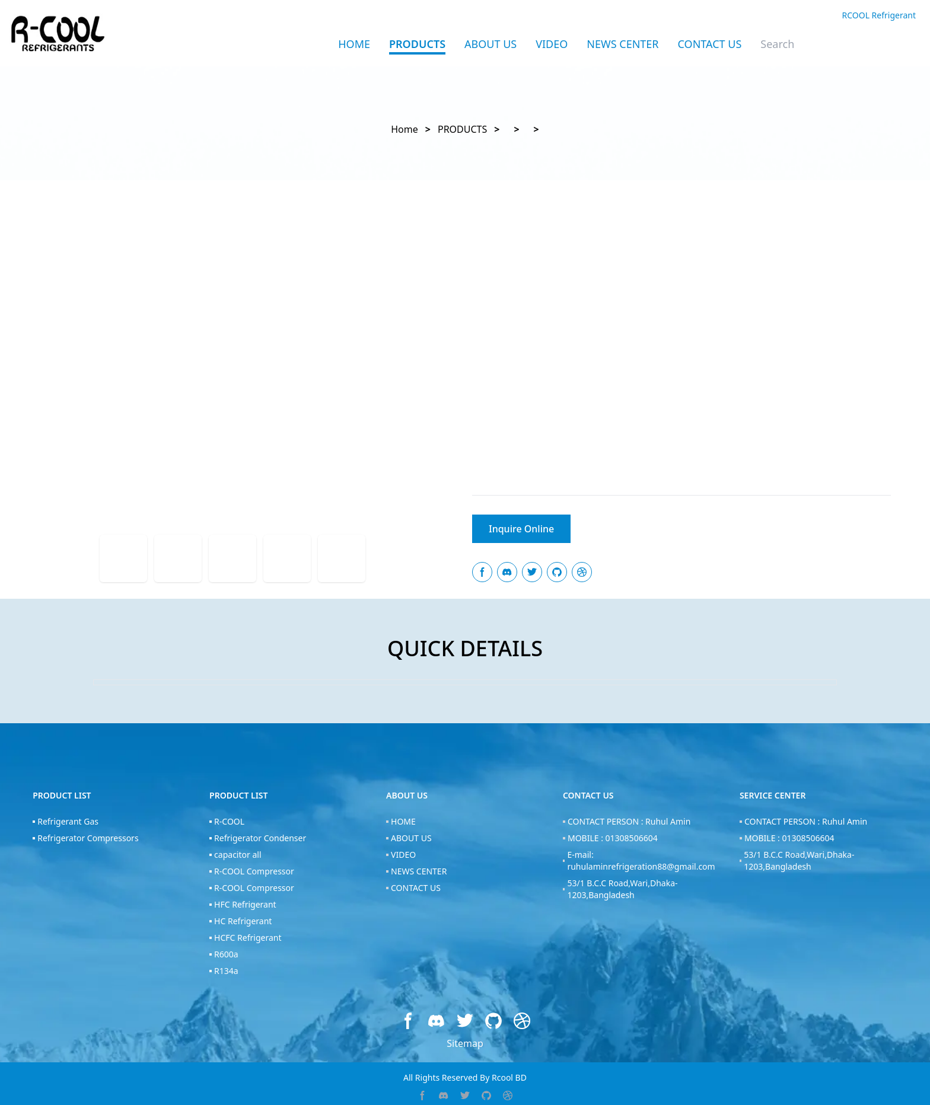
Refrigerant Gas (67, 821)
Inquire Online (521, 528)
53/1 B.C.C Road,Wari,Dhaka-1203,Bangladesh (622, 888)
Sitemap (465, 1043)
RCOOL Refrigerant (879, 15)
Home (354, 44)
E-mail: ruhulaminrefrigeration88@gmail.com (641, 860)
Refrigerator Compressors (87, 838)
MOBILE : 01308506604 (613, 838)
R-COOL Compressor (254, 871)
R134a (226, 970)
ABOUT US (490, 44)
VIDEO (552, 44)
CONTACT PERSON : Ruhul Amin (629, 821)
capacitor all (237, 854)
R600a (226, 954)
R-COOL (229, 821)
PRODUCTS (417, 44)
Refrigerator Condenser (260, 838)
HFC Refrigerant (245, 904)
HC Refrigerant (243, 921)
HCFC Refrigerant (247, 937)
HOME (403, 821)
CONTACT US (710, 44)
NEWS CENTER (622, 44)
